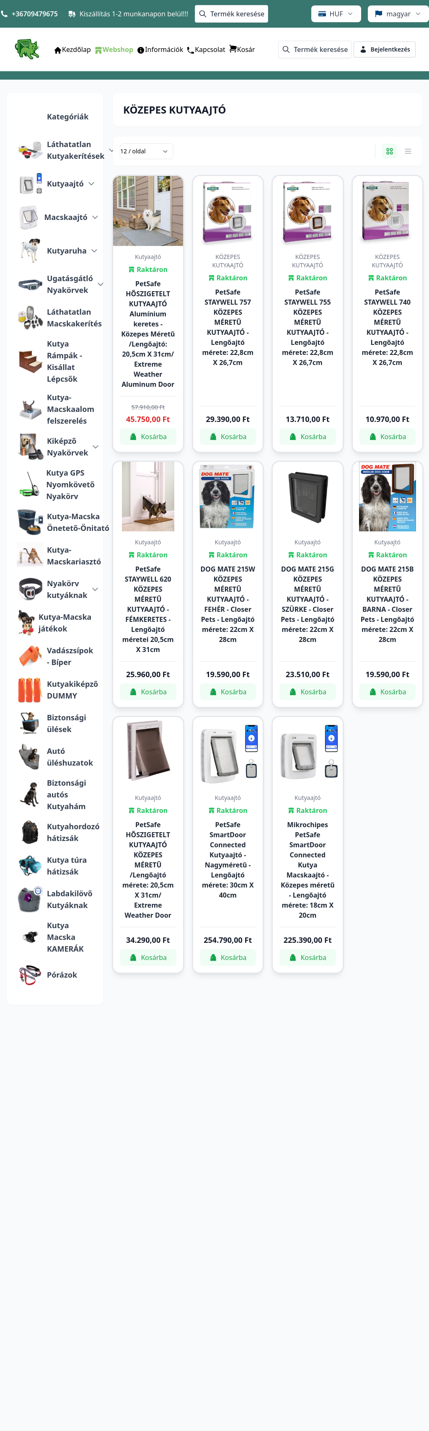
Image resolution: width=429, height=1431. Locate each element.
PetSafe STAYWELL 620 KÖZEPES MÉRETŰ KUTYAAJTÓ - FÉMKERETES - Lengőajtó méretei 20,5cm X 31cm (148, 609)
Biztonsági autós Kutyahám (66, 794)
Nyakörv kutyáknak (67, 589)
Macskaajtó (66, 217)
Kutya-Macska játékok (65, 623)
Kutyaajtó (65, 184)
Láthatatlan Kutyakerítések (75, 150)
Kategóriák (67, 116)
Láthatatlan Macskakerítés (74, 318)
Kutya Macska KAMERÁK (65, 937)
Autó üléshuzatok (70, 757)
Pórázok (62, 975)
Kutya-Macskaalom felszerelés (70, 409)
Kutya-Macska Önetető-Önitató (78, 522)
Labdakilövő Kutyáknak (70, 899)
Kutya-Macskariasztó (74, 556)
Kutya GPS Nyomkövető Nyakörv (70, 484)
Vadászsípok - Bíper (70, 656)
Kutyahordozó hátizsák (73, 832)
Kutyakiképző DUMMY (72, 690)
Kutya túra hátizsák (67, 866)
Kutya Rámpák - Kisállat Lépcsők (64, 361)
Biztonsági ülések (66, 723)
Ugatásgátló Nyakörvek (70, 284)
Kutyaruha (67, 251)
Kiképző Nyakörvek (67, 447)
